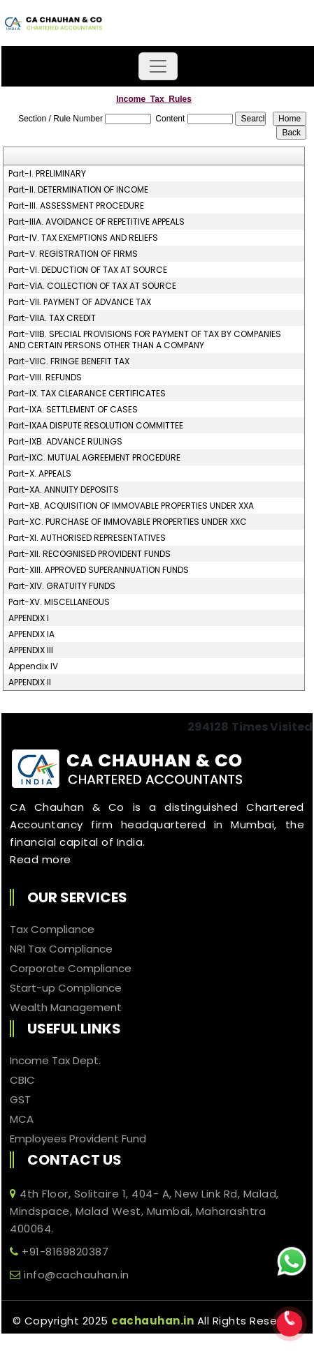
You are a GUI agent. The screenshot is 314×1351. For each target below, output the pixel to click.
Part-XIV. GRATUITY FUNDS (61, 586)
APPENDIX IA (31, 634)
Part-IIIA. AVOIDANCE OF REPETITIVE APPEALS (96, 221)
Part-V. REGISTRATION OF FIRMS (73, 254)
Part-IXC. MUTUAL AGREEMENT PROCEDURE (94, 457)
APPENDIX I (28, 618)
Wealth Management (66, 1008)
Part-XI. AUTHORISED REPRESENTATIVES (87, 538)
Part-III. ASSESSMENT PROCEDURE (76, 205)
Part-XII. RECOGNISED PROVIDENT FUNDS (89, 554)
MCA (22, 1119)
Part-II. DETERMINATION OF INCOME (78, 189)
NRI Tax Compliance (61, 949)
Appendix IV (33, 666)
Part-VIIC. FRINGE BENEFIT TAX (68, 361)
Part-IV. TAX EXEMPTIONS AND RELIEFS (83, 238)
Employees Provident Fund (78, 1139)
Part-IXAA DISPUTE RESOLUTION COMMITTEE (95, 425)
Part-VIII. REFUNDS (45, 377)
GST (20, 1100)
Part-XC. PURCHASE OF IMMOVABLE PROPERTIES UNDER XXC (127, 522)
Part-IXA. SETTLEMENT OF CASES (73, 409)
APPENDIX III (30, 650)
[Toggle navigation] (158, 66)
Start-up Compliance (66, 988)
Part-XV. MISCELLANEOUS (59, 602)
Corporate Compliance (70, 969)
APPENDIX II (29, 682)
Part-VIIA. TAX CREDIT (52, 318)
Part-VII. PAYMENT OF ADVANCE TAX (79, 302)
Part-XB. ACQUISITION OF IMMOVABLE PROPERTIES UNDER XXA (131, 506)
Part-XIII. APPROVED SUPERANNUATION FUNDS (98, 570)
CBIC (22, 1080)
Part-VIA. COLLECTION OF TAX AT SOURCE (92, 286)
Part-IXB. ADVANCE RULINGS (65, 441)
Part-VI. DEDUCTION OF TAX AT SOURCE (87, 270)
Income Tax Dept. (55, 1061)
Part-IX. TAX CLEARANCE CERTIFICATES (87, 393)
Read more (40, 859)
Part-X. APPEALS (39, 473)
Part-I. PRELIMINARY (47, 173)
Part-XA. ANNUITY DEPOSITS (63, 489)
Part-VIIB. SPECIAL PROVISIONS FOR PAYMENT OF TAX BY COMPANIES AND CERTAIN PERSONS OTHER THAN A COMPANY (144, 340)
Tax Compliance (52, 929)
